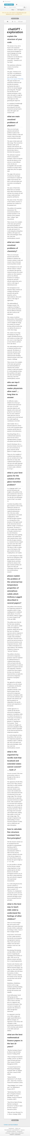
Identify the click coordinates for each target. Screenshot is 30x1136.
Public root (17, 1128)
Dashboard (11, 1128)
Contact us (6, 1124)
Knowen (7, 1)
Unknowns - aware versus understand (14, 1133)
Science (22, 1130)
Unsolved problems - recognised (14, 1131)
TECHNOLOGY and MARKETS (12, 1130)
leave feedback (14, 1124)
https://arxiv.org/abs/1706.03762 (15, 79)
